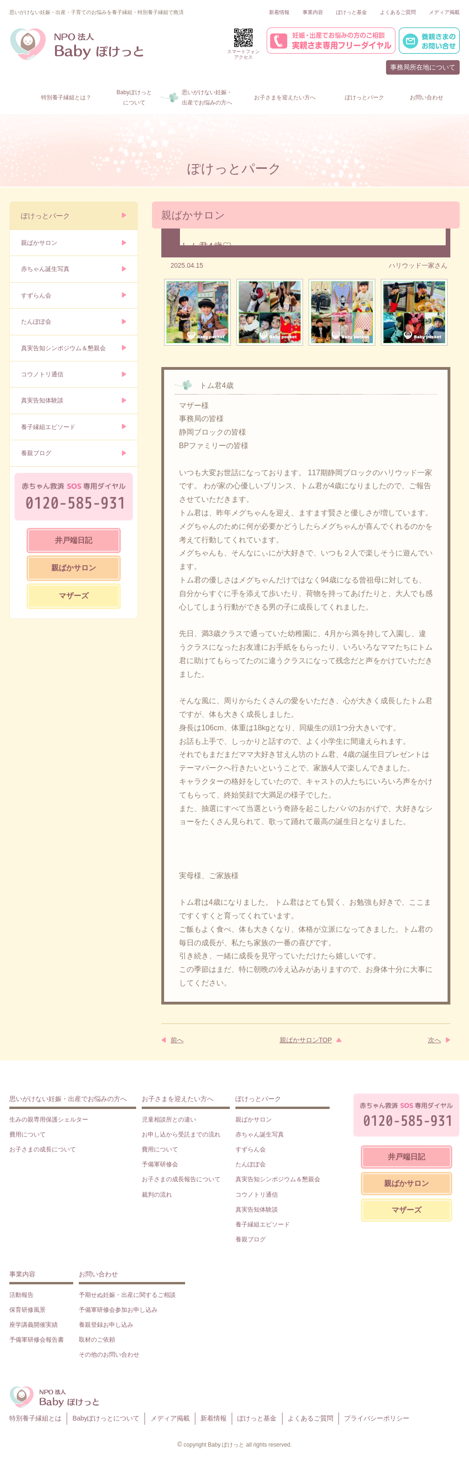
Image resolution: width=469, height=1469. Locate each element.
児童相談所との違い (169, 1119)
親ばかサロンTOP (306, 1040)
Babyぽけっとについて (105, 1418)
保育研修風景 (27, 1309)
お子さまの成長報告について (181, 1179)
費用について (27, 1134)
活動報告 (21, 1294)
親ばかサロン (39, 242)
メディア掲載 (444, 12)
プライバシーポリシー (376, 1418)
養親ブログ (36, 453)
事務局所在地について (422, 67)
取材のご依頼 (97, 1339)
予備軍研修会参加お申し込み (118, 1309)
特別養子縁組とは (35, 1418)
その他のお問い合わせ (109, 1354)
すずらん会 (36, 295)
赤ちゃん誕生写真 (45, 268)
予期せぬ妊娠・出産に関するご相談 (127, 1294)
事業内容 (313, 12)
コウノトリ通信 (42, 374)
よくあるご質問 (398, 12)
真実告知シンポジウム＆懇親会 (63, 348)
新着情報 (279, 12)
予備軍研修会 (160, 1164)
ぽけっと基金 (351, 12)
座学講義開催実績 (33, 1324)
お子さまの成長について (42, 1149)
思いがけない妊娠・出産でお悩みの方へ (68, 1098)
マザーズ (74, 596)
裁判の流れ (157, 1194)
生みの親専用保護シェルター (48, 1119)
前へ (177, 1040)
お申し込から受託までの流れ (181, 1134)
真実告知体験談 (42, 400)
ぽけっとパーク (45, 216)
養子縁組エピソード (48, 426)
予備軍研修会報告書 (36, 1339)
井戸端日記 (73, 540)
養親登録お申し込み (106, 1324)
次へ (434, 1040)
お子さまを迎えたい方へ (178, 1098)
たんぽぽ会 (36, 321)
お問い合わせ (98, 1274)
